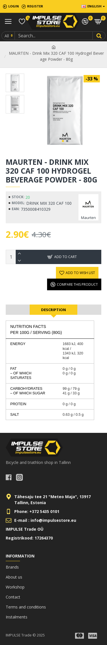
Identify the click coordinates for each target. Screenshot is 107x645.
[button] (63, 141)
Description (53, 309)
